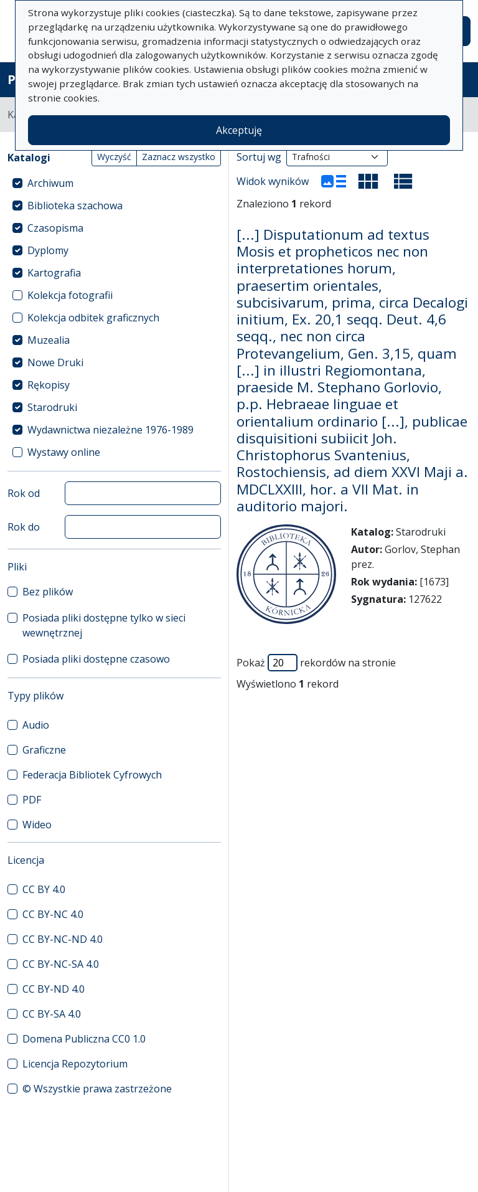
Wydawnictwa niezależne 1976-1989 (110, 430)
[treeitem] (114, 183)
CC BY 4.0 (43, 889)
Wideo (37, 824)
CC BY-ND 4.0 (53, 989)
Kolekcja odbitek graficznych (93, 317)
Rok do (23, 527)
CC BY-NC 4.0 (52, 914)
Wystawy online (63, 452)
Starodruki (52, 407)
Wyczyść (114, 157)
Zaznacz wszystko (178, 157)
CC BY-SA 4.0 (51, 1014)
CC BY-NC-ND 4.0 (62, 939)
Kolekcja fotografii (70, 295)
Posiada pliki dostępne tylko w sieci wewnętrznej (103, 625)
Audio (35, 725)
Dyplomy (47, 250)
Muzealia (48, 340)
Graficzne (44, 750)
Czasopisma (55, 228)
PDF (31, 799)
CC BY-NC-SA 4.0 (60, 964)
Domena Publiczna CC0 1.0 (84, 1039)
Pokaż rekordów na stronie (316, 662)
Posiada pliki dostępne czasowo (96, 659)
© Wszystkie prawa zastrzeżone (97, 1088)
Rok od (23, 493)
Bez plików (47, 591)
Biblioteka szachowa (75, 205)
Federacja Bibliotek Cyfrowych (92, 775)
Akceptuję (239, 130)
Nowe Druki (55, 362)
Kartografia (54, 273)
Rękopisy (48, 385)
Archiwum (50, 183)
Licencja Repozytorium (75, 1064)
